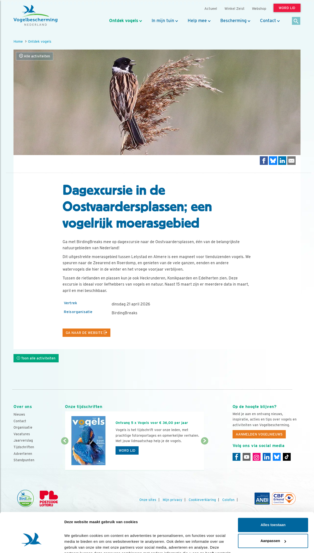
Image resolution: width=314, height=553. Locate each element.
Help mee (197, 20)
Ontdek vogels (123, 20)
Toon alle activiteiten (36, 358)
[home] (35, 15)
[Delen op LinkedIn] (282, 160)
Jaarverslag (23, 440)
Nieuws (19, 414)
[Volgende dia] (204, 456)
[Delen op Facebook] (264, 160)
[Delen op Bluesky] (273, 160)
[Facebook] (236, 457)
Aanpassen (273, 511)
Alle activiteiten (34, 56)
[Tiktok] (287, 457)
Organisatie (22, 427)
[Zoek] (296, 21)
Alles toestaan (273, 495)
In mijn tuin (163, 20)
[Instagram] (257, 457)
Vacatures (21, 434)
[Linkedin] (267, 457)
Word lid (127, 450)
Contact (268, 20)
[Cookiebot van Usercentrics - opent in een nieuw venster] (31, 543)
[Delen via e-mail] (291, 160)
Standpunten (23, 460)
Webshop (259, 8)
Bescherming (233, 20)
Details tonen (76, 543)
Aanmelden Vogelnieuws (259, 434)
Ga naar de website (86, 333)
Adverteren (22, 454)
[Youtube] (246, 457)
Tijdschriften (23, 447)
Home (18, 41)
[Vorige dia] (64, 456)
